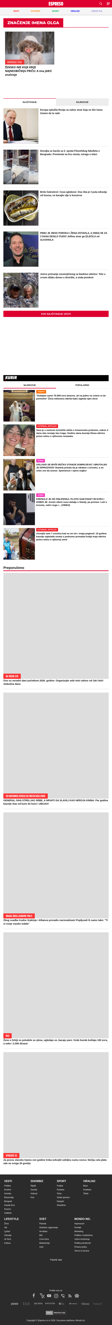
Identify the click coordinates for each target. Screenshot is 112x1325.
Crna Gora (44, 1239)
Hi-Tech (7, 1239)
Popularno (82, 385)
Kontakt (77, 1227)
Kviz (32, 1197)
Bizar (85, 1186)
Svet (42, 1219)
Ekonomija (9, 1197)
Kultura (7, 1243)
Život (6, 1223)
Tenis (59, 1193)
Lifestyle (11, 1219)
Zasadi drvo (9, 1205)
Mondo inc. (82, 1219)
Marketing (78, 1231)
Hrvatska (43, 1231)
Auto (41, 1247)
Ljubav (7, 1231)
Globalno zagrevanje (48, 1227)
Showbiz (37, 1181)
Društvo (7, 1189)
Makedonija (44, 1243)
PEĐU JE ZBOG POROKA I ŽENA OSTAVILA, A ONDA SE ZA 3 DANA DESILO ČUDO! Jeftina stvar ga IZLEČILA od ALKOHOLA (73, 236)
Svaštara (87, 1189)
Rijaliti (33, 1186)
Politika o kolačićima (83, 1235)
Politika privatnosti (82, 1243)
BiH (41, 1235)
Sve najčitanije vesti (56, 314)
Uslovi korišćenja (82, 1239)
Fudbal (60, 1186)
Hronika (7, 1193)
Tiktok (86, 1193)
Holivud (34, 1193)
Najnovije (82, 102)
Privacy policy (80, 1247)
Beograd (8, 1201)
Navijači (60, 1201)
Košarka (60, 1189)
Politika (7, 1186)
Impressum (79, 1223)
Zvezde (34, 1189)
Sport (61, 1181)
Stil (5, 1227)
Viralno (89, 1181)
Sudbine (8, 1213)
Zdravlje (7, 1235)
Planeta (42, 1223)
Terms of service (81, 1251)
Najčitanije (30, 102)
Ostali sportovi (63, 1197)
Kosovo (7, 1209)
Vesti (8, 1181)
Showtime (61, 1205)
